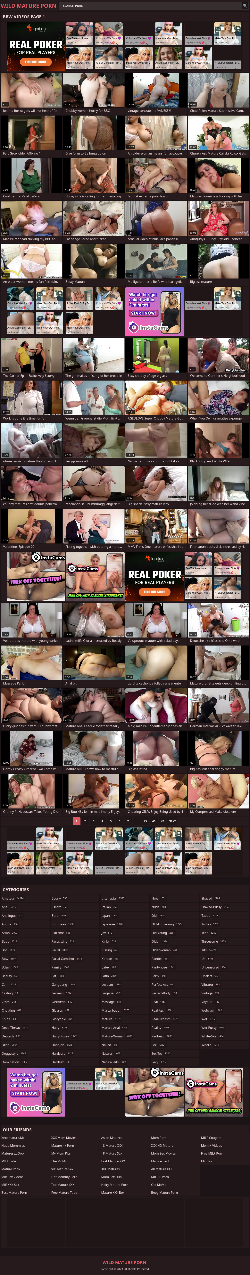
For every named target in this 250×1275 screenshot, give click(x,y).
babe (10, 941)
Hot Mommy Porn (64, 1177)
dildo (10, 1045)
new (159, 898)
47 (162, 821)
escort (60, 907)
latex (109, 967)
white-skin (212, 1036)
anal (9, 907)
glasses (61, 1010)
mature (112, 1019)
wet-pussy (213, 1028)
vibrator (211, 984)
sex (159, 1045)
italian (110, 907)
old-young (164, 933)
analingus (13, 916)
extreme (61, 933)
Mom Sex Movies (163, 1153)
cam (9, 984)
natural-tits (114, 1062)
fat (58, 976)
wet (208, 1019)
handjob (62, 1045)
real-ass (162, 1010)
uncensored (213, 967)
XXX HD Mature (162, 1145)
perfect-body (165, 993)
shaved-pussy (215, 907)
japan (110, 916)
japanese (112, 924)
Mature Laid (160, 1161)
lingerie (112, 993)
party (159, 976)
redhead (162, 1036)
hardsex (61, 1062)
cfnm (9, 1002)
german (62, 993)
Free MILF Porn (212, 1153)
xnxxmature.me (13, 1138)
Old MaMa (158, 1185)
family (61, 967)
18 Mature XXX (111, 1145)
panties (161, 959)
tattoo (210, 924)
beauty (10, 976)
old (158, 916)
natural (111, 1053)
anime (10, 924)
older (160, 941)
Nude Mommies (13, 1145)
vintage (210, 993)
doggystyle (14, 1053)
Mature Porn (10, 1169)
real (159, 1002)
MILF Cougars (211, 1138)
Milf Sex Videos (12, 1177)
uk (207, 959)
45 (145, 821)
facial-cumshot (67, 959)
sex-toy (161, 1053)
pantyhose (164, 967)
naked (110, 1045)
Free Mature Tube (64, 1192)
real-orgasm (165, 1019)
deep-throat (15, 1028)
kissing (110, 950)
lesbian (112, 984)
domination (15, 1062)
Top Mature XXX (62, 1185)
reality (161, 1028)
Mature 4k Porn (62, 1145)
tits (209, 950)
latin (110, 976)
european (63, 924)
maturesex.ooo (12, 1153)
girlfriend (62, 1002)
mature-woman (117, 1036)
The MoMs (59, 1161)
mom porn (159, 1138)
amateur (13, 898)
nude (159, 907)
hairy (60, 1028)
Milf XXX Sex (10, 1185)
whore (210, 1045)
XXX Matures (110, 1169)
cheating (12, 1010)
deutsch (11, 1036)
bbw (9, 959)
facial (60, 950)
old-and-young (167, 924)
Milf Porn (207, 1161)
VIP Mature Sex (62, 1169)
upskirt (210, 976)
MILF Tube (9, 1161)
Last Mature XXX (113, 1161)
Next (172, 821)
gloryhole (62, 1019)
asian (10, 933)
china (10, 1019)
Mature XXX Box (112, 1192)
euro (59, 916)
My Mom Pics (61, 1153)
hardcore (63, 1053)
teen (209, 933)
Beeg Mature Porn (164, 1192)
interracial (113, 898)
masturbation (116, 1010)
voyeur (210, 1002)
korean (111, 959)
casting (11, 993)
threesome (214, 941)
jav (107, 933)
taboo (210, 916)
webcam (212, 1010)
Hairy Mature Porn (114, 1185)
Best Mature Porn (14, 1192)
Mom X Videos (211, 1145)
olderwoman (165, 950)
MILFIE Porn (160, 1177)
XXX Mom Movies (63, 1138)
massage (112, 1002)
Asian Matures (111, 1138)
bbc (9, 950)
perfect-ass (163, 984)
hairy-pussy (65, 1036)
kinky (109, 941)
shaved (211, 898)
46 (153, 821)
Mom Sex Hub (111, 1177)
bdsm (10, 967)
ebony (60, 898)
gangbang (64, 984)
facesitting (63, 941)
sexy (159, 1062)
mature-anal (115, 1028)
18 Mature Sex (111, 1153)
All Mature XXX (161, 1169)
